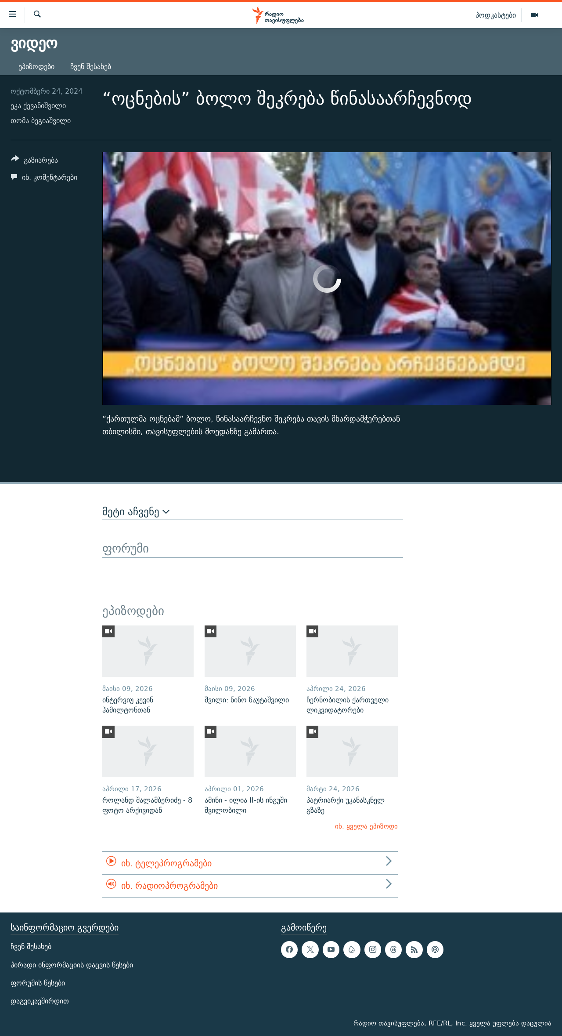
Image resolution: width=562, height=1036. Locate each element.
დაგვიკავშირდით (40, 1001)
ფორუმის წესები (38, 983)
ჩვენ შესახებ (90, 67)
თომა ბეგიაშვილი (41, 121)
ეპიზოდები (36, 67)
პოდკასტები (496, 15)
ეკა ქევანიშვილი (38, 106)
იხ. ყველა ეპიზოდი (366, 826)
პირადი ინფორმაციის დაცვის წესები (72, 964)
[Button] (34, 161)
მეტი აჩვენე (135, 512)
